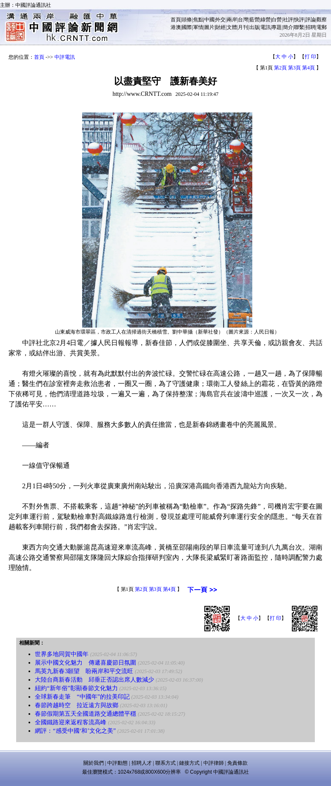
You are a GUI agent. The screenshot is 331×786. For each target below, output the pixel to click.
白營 (276, 20)
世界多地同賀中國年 (61, 654)
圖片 (209, 27)
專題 (276, 27)
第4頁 (308, 68)
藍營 (254, 20)
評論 (310, 20)
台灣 (243, 20)
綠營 (265, 20)
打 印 (310, 57)
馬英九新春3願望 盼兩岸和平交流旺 (84, 671)
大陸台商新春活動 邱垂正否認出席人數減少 (94, 680)
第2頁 (280, 68)
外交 (220, 20)
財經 (220, 27)
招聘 (310, 27)
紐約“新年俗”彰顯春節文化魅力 (76, 688)
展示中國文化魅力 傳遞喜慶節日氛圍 (85, 662)
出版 (254, 27)
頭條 (187, 20)
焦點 (198, 20)
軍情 (198, 27)
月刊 (243, 27)
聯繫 (299, 27)
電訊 (265, 27)
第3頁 (294, 68)
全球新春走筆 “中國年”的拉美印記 (82, 697)
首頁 (176, 20)
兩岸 (232, 20)
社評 (288, 20)
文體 (232, 27)
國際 (187, 27)
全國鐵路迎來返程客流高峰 (70, 722)
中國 (209, 20)
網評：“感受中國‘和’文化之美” (75, 731)
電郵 (322, 27)
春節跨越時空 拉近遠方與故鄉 (76, 705)
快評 (299, 20)
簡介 (288, 27)
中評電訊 (64, 57)
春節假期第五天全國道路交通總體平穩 (85, 714)
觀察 (322, 20)
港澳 (176, 27)
